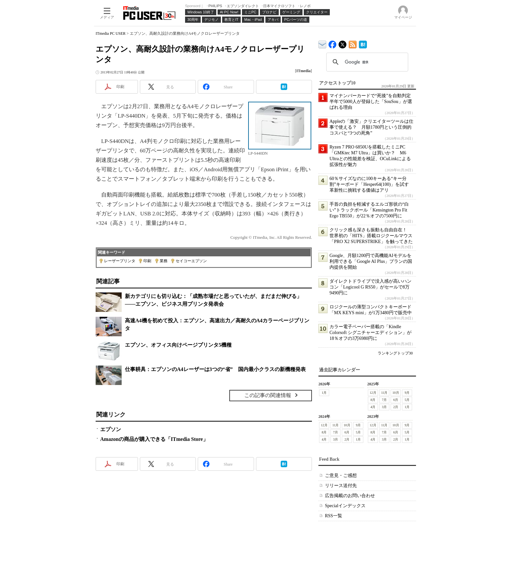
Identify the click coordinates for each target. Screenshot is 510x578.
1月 (324, 392)
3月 (384, 407)
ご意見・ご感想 (341, 475)
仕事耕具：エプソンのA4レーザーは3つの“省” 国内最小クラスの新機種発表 (215, 369)
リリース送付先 (341, 485)
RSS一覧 (333, 515)
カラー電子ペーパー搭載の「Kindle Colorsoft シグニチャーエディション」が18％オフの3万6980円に (370, 332)
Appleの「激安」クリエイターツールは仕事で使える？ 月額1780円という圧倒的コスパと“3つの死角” (371, 127)
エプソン (110, 429)
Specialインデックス (345, 505)
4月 (372, 407)
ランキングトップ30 (395, 353)
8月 (372, 400)
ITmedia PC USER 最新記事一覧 (353, 43)
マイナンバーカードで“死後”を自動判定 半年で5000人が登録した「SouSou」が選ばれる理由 (372, 101)
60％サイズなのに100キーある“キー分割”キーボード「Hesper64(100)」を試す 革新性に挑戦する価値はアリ (371, 184)
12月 (373, 392)
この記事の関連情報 (267, 395)
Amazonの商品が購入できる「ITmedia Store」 (154, 439)
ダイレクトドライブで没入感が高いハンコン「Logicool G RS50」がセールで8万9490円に (370, 287)
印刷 (147, 261)
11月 (384, 392)
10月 (396, 392)
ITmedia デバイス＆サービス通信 (322, 43)
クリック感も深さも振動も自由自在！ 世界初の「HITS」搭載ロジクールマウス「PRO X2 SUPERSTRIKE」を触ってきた (371, 235)
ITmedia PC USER (111, 33)
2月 (395, 407)
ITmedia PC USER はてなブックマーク (363, 43)
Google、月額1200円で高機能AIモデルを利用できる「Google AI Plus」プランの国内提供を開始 (370, 261)
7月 (384, 400)
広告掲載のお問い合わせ (350, 495)
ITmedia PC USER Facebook (333, 43)
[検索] (366, 62)
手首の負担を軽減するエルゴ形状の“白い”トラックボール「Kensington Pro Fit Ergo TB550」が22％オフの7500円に (369, 210)
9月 (407, 392)
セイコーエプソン (191, 261)
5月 (407, 400)
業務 (164, 261)
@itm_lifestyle (343, 43)
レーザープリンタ (119, 261)
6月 (395, 400)
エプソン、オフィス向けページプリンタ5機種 (178, 345)
